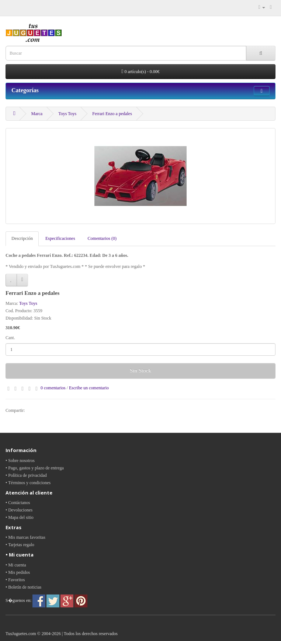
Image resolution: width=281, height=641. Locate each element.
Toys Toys (67, 113)
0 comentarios (53, 387)
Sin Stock (140, 370)
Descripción (22, 238)
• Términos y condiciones (28, 482)
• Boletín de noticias (23, 587)
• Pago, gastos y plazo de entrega (35, 468)
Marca (36, 113)
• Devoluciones (19, 510)
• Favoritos (15, 579)
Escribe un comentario (89, 387)
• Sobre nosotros (20, 460)
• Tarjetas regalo (20, 544)
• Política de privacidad (26, 475)
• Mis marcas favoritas (25, 537)
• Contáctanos (18, 502)
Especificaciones (60, 238)
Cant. (10, 337)
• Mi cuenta (16, 565)
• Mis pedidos (18, 572)
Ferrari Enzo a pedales (112, 113)
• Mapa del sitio (20, 517)
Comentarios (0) (102, 238)
